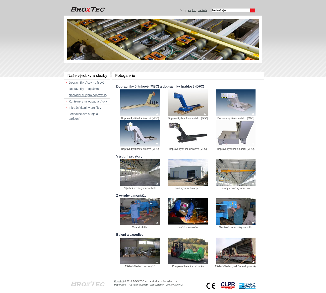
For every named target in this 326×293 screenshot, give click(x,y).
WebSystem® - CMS (160, 284)
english (192, 10)
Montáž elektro (140, 227)
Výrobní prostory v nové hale (140, 188)
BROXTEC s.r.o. (87, 9)
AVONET (178, 284)
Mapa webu (120, 284)
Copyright (119, 281)
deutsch (202, 10)
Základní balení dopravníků (140, 266)
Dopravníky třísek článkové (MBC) (140, 118)
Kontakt (144, 284)
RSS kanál (133, 284)
